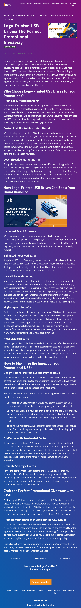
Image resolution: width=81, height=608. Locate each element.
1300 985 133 (72, 4)
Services (46, 3)
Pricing (22, 3)
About (9, 590)
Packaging (37, 3)
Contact (64, 3)
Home (6, 15)
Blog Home (40, 558)
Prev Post (16, 558)
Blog (64, 590)
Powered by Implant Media (40, 605)
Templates (55, 3)
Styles (29, 3)
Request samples (40, 582)
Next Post (65, 558)
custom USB (17, 15)
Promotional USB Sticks (54, 591)
